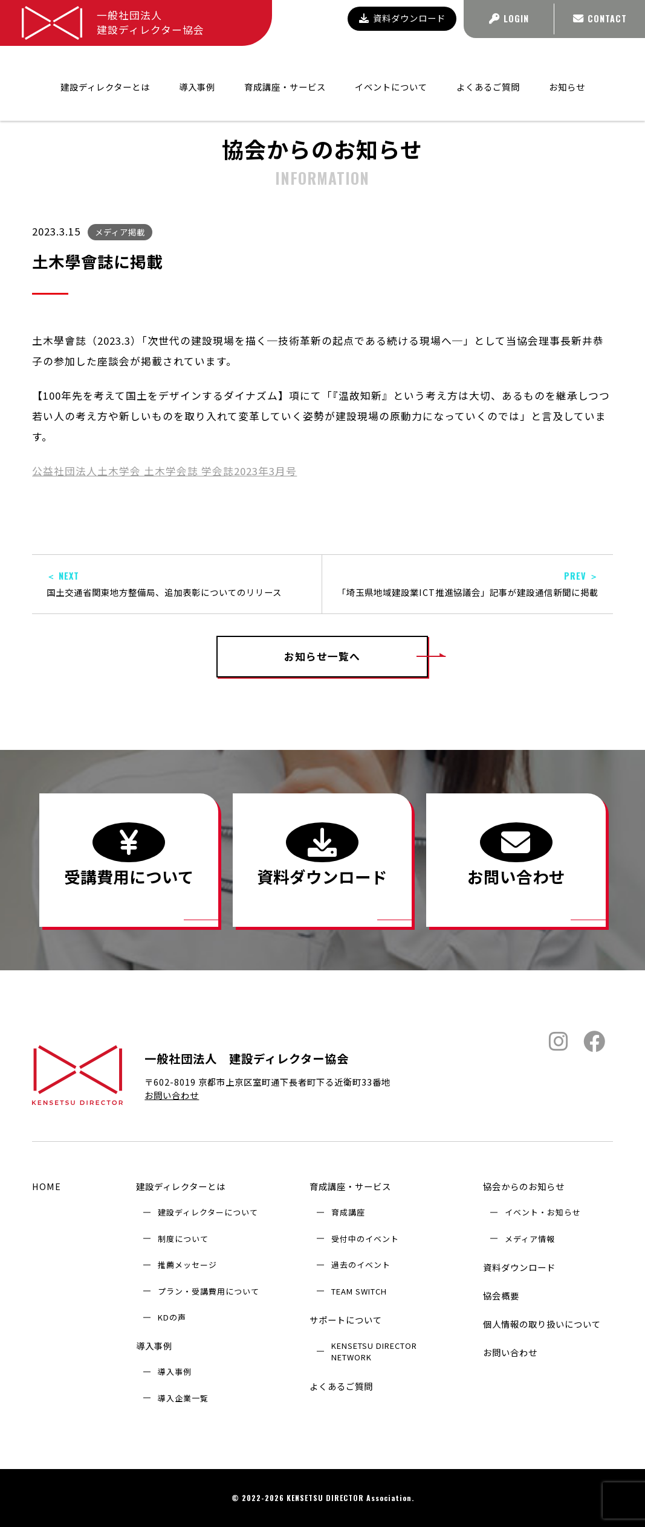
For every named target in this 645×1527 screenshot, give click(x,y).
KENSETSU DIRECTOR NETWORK (374, 1351)
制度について (183, 1238)
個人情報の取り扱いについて (542, 1323)
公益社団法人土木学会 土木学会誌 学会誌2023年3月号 (164, 471)
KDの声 (172, 1317)
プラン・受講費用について (208, 1291)
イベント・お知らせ (543, 1212)
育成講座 (348, 1212)
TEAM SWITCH (359, 1291)
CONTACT (600, 18)
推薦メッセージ (187, 1264)
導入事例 (154, 1345)
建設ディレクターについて (208, 1212)
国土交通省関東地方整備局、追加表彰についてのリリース (177, 584)
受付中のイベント (365, 1238)
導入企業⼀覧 (183, 1398)
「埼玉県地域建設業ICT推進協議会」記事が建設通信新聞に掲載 (467, 584)
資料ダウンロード (402, 17)
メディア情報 (530, 1238)
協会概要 (501, 1295)
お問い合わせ (171, 1095)
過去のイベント (361, 1264)
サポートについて (346, 1319)
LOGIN (509, 18)
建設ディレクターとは (180, 1186)
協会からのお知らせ (516, 101)
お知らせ (567, 68)
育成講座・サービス (350, 1186)
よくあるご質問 (488, 68)
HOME (46, 1186)
